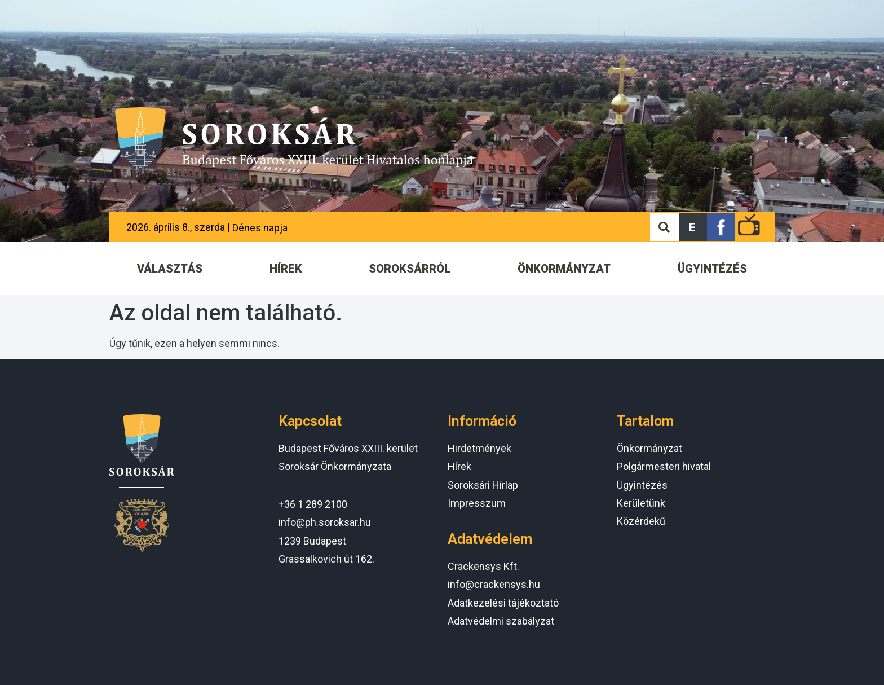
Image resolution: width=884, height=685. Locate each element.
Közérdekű (641, 521)
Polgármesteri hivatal (664, 466)
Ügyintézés (642, 485)
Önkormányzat (649, 448)
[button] (693, 227)
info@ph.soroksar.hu (325, 522)
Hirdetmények (479, 448)
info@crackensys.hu (494, 584)
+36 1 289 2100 (313, 504)
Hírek (459, 466)
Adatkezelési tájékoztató (503, 603)
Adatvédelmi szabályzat (501, 621)
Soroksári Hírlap (483, 485)
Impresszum (477, 503)
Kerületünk (641, 503)
